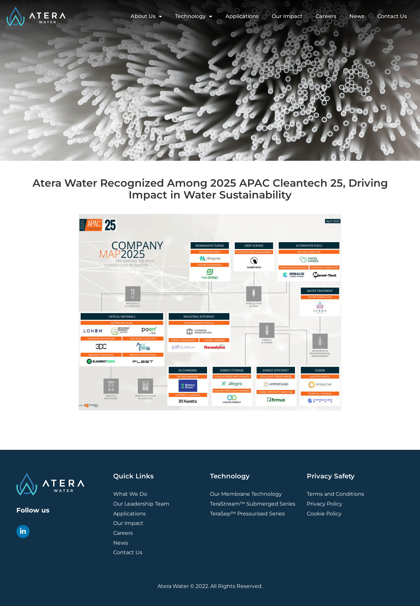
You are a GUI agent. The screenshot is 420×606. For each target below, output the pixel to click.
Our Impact (287, 16)
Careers (326, 16)
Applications (242, 16)
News (356, 16)
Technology (193, 16)
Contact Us (392, 16)
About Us (146, 16)
